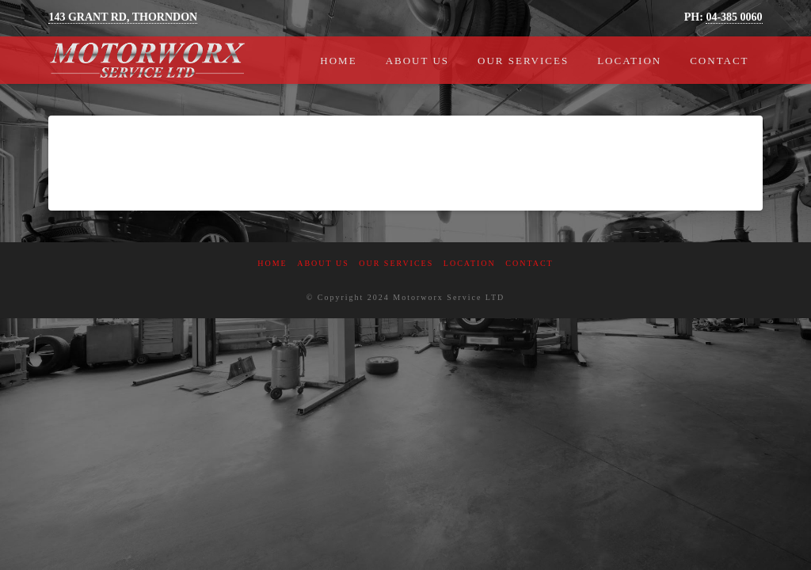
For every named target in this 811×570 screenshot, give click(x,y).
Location (470, 263)
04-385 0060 (734, 17)
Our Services (396, 263)
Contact (529, 263)
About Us (323, 263)
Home (272, 263)
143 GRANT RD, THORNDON (122, 17)
